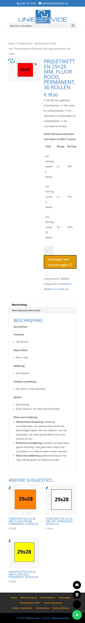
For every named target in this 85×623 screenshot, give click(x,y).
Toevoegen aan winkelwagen (58, 262)
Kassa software (61, 607)
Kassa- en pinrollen (22, 607)
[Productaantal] (48, 250)
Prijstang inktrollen (30, 602)
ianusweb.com (60, 617)
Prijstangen (65, 597)
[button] (36, 64)
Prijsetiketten (24, 43)
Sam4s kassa (42, 607)
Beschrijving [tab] (19, 304)
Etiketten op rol (28, 597)
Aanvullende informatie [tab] (26, 310)
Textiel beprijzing (52, 602)
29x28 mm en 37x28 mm (56, 289)
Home (12, 43)
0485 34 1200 (28, 3)
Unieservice (32, 617)
